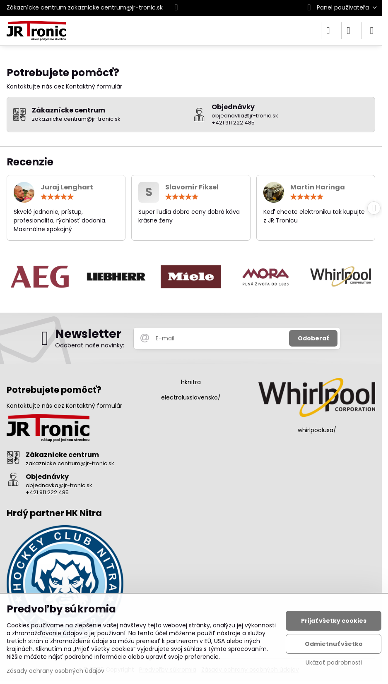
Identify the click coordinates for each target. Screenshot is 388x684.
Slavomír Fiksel (192, 187)
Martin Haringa (317, 187)
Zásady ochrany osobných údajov (55, 671)
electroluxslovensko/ (191, 397)
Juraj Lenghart (67, 187)
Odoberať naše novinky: (89, 345)
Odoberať (313, 338)
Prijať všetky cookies (333, 621)
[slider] (57, 197)
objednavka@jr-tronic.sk (59, 485)
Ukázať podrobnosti (334, 663)
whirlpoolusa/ (317, 430)
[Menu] (372, 30)
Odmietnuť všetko (334, 644)
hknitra (191, 382)
